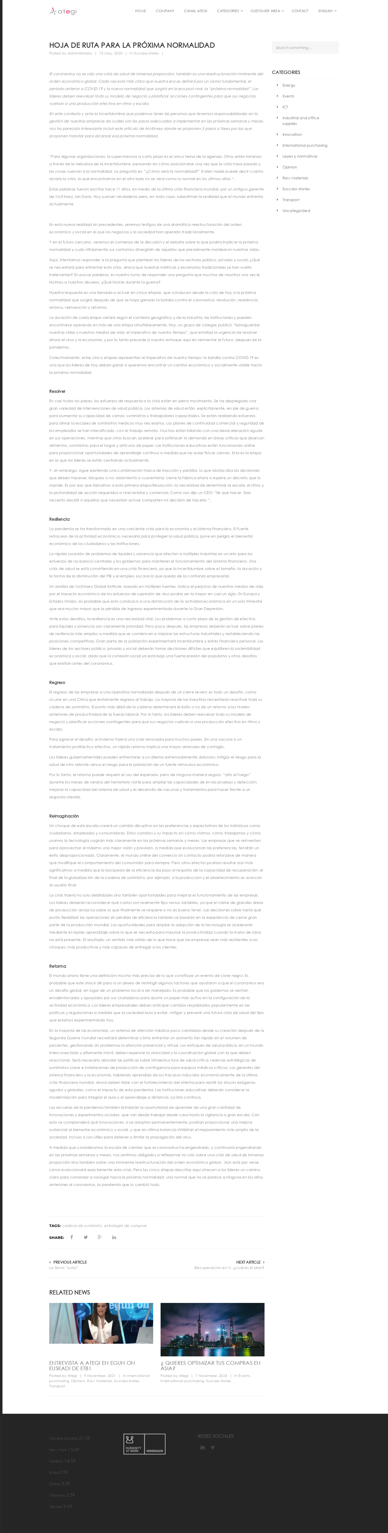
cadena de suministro (82, 1225)
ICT (285, 107)
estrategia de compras (125, 1225)
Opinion (78, 1381)
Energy (289, 85)
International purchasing (182, 1381)
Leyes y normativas (300, 156)
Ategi (72, 1375)
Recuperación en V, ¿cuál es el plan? (229, 1267)
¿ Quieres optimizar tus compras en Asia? (211, 1366)
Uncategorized (296, 210)
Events (244, 1375)
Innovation (292, 134)
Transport (57, 1386)
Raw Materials (99, 1381)
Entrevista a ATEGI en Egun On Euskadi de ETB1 (92, 1366)
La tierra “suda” (63, 1267)
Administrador (80, 53)
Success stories (146, 53)
